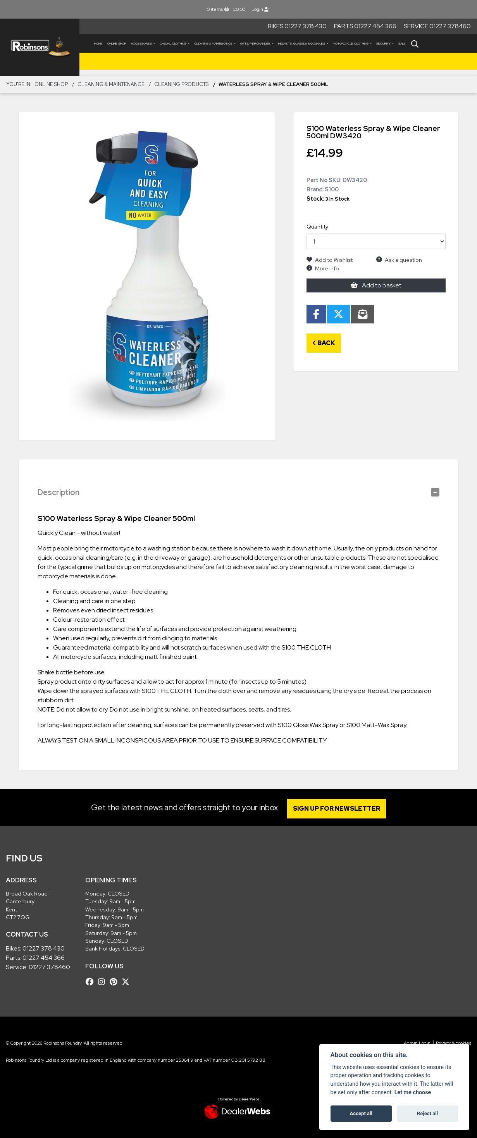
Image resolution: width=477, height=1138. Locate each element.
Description (58, 492)
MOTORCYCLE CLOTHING (351, 43)
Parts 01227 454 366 (365, 26)
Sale (402, 43)
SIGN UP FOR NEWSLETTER (337, 809)
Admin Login (417, 1043)
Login (260, 9)
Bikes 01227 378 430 (297, 26)
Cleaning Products (181, 84)
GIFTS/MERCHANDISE (255, 43)
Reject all (427, 1113)
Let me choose (412, 1092)
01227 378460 (49, 967)
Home (98, 43)
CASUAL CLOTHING (173, 43)
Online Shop (116, 43)
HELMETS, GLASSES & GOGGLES (302, 43)
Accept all (361, 1113)
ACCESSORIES (142, 43)
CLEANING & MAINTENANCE (213, 43)
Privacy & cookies (453, 1043)
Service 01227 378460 (437, 26)
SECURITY (383, 43)
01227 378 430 (43, 948)
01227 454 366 (43, 958)
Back (323, 343)
